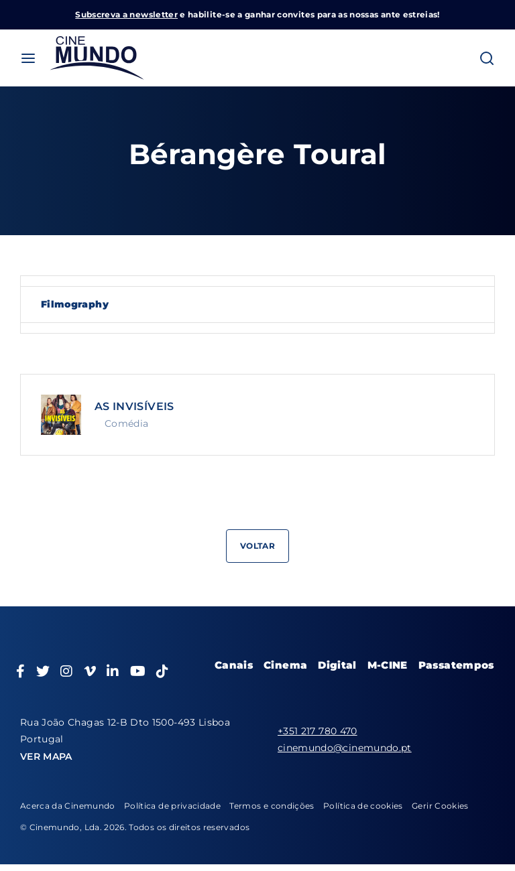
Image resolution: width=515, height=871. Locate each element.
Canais (234, 665)
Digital (337, 665)
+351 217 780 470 (317, 731)
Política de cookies (363, 806)
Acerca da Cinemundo (67, 806)
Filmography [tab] (75, 304)
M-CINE (387, 665)
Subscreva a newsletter (126, 14)
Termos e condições (271, 806)
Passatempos (456, 665)
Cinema (285, 665)
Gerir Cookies (440, 806)
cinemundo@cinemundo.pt (345, 748)
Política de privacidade (172, 806)
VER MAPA (46, 756)
